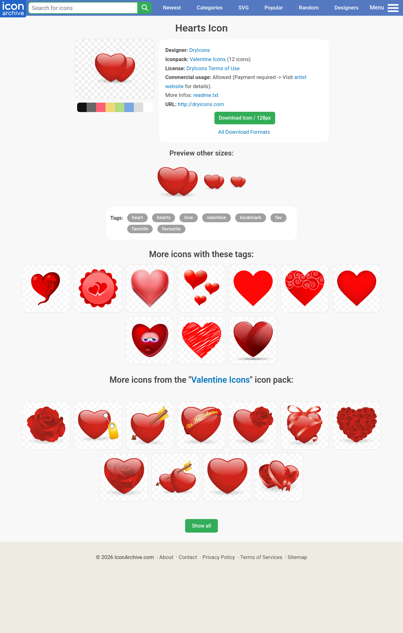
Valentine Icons (208, 59)
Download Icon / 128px (244, 118)
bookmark (250, 217)
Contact (188, 557)
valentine (216, 217)
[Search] (144, 8)
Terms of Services (261, 557)
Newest (172, 7)
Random (309, 7)
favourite (171, 229)
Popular (273, 7)
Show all (201, 526)
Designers (346, 7)
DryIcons (199, 50)
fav (278, 217)
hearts (163, 217)
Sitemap (297, 557)
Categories (210, 7)
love (188, 217)
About (166, 557)
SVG (243, 7)
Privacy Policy (218, 557)
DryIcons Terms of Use (213, 68)
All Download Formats (244, 132)
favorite (140, 229)
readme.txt (206, 95)
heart (137, 217)
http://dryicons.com (201, 104)
